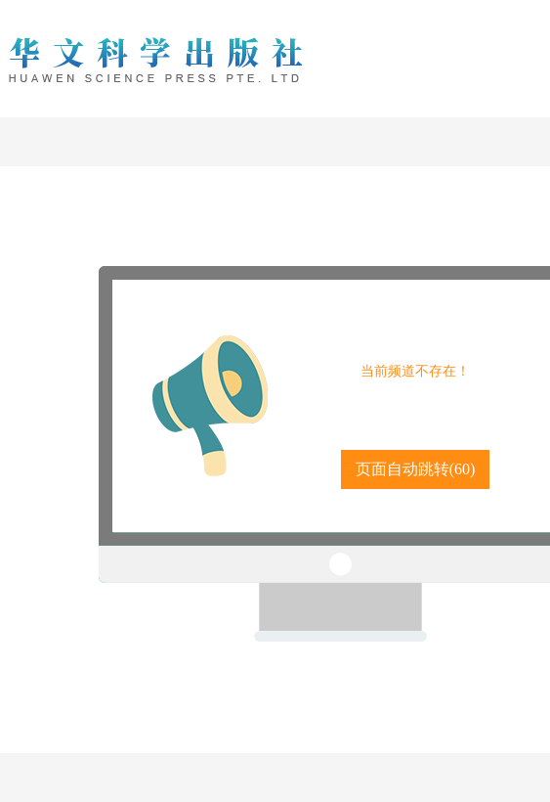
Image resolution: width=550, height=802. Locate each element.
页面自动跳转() (416, 469)
